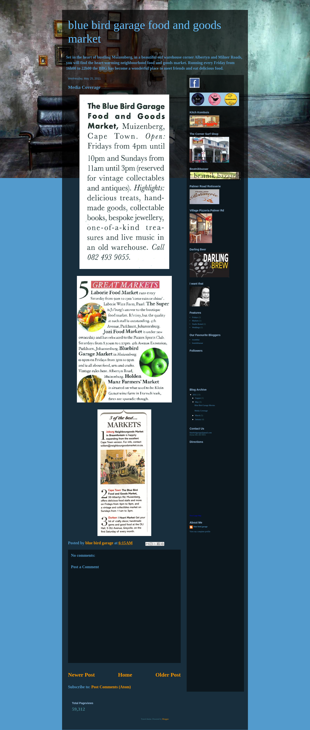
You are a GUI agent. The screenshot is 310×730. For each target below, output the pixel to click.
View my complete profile (200, 531)
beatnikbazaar (197, 343)
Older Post (168, 675)
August (198, 398)
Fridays (195, 317)
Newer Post (81, 675)
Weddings (196, 327)
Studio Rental (197, 324)
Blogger (165, 719)
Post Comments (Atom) (111, 687)
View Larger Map (195, 516)
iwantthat (195, 340)
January (198, 419)
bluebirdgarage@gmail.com (201, 433)
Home (125, 675)
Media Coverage (201, 411)
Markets (195, 321)
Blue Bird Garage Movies (205, 405)
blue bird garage (201, 526)
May (197, 402)
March (198, 415)
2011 (195, 395)
